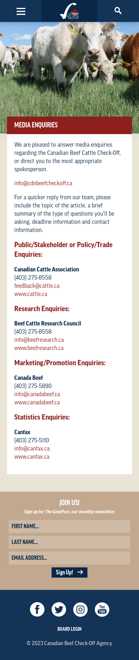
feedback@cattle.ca (36, 286)
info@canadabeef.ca (37, 394)
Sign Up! (69, 572)
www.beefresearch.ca (39, 348)
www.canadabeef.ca (37, 403)
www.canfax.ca (31, 457)
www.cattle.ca (30, 294)
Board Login (69, 629)
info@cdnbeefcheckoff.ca (43, 183)
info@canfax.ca (32, 449)
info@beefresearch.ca (39, 340)
